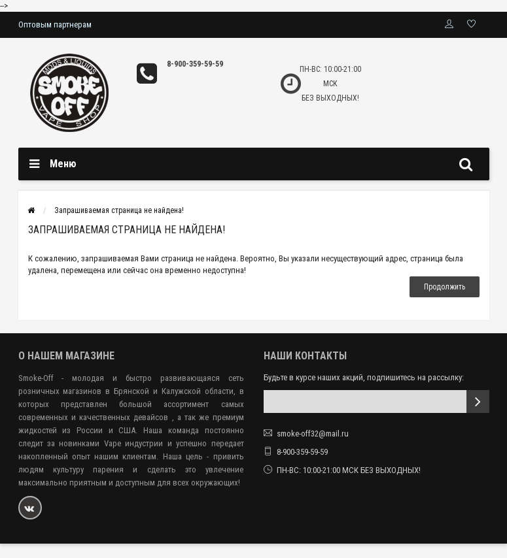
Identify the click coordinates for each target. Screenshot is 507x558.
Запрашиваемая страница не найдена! (119, 210)
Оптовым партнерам (55, 24)
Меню (63, 163)
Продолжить (444, 286)
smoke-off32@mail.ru (313, 433)
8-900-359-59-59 (195, 64)
